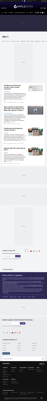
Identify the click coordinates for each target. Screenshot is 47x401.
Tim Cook (13, 41)
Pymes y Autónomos (14, 382)
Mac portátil (34, 343)
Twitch (36, 12)
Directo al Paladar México (31, 393)
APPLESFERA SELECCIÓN (20, 12)
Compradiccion (5, 384)
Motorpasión (39, 369)
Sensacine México (23, 392)
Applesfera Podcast (12, 296)
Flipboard (38, 12)
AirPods (4, 345)
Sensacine (21, 369)
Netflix (28, 41)
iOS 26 (33, 350)
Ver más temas (6, 353)
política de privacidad (17, 258)
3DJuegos (13, 369)
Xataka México (5, 392)
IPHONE (5, 12)
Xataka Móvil (5, 371)
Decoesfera (5, 382)
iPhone (32, 41)
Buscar (42, 359)
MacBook (4, 350)
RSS (37, 251)
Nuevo (42, 8)
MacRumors (6, 292)
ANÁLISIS (31, 12)
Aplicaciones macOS (8, 113)
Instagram (40, 12)
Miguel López (10, 163)
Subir (41, 363)
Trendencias (5, 381)
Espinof (21, 371)
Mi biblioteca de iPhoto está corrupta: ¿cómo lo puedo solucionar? (12, 87)
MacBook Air (37, 41)
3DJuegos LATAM (14, 392)
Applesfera (23, 6)
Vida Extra (13, 371)
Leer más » (13, 121)
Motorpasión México (40, 392)
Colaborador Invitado (12, 102)
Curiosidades (7, 91)
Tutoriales (19, 296)
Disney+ (43, 41)
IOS (27, 12)
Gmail (18, 41)
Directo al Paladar (31, 369)
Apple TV (19, 345)
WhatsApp (33, 296)
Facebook (28, 251)
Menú (4, 8)
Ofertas (28, 296)
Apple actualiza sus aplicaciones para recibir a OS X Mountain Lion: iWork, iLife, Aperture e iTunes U (14, 108)
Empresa (6, 152)
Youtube (42, 12)
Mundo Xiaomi (5, 376)
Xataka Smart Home (6, 374)
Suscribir (18, 256)
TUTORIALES (10, 12)
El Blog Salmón (14, 381)
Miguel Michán (10, 123)
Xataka (4, 369)
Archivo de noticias (8, 269)
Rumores (24, 296)
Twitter (45, 12)
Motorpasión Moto (40, 371)
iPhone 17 (19, 350)
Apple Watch (23, 41)
